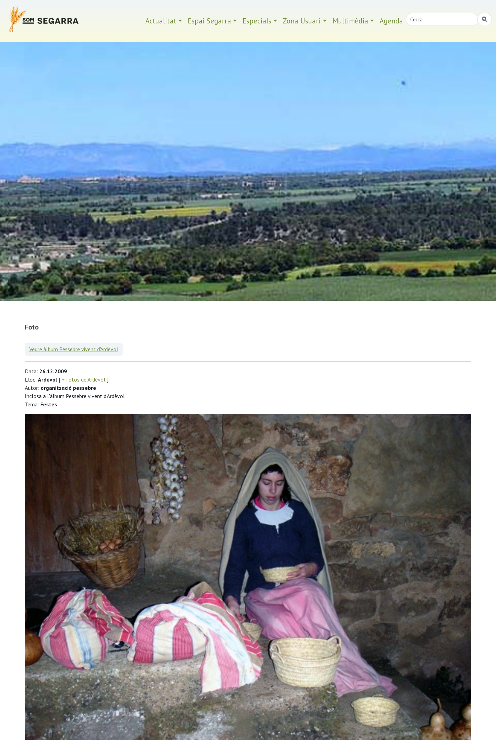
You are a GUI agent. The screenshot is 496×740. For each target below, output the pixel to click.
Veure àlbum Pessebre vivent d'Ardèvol (73, 349)
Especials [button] (256, 21)
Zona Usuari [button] (302, 21)
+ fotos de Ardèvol (82, 379)
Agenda (391, 21)
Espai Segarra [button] (209, 21)
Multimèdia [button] (350, 21)
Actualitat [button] (160, 21)
